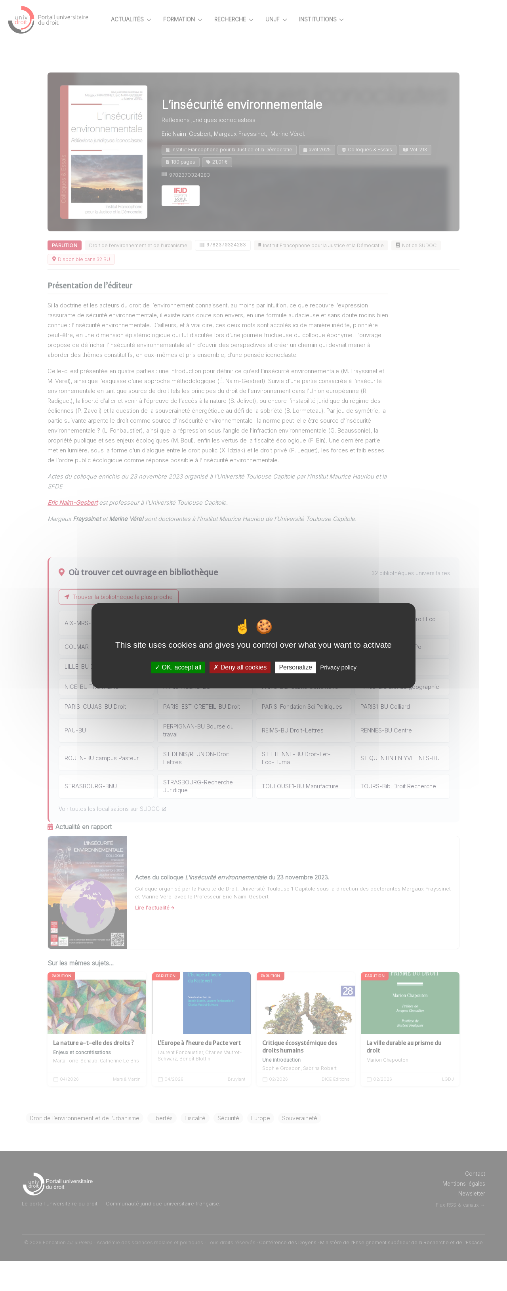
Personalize (295, 667)
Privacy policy (338, 667)
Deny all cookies (240, 667)
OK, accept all (178, 667)
